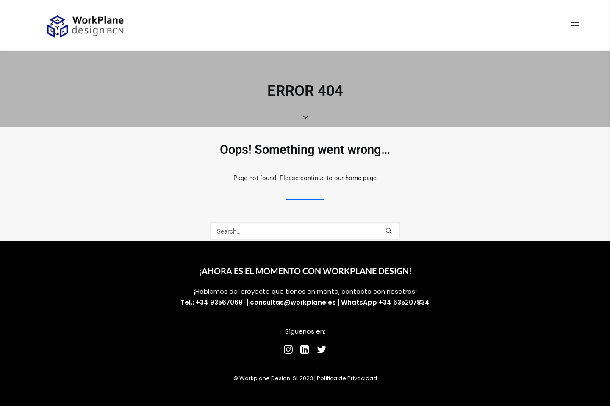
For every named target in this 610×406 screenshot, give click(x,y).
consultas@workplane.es (293, 302)
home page (361, 178)
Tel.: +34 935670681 (212, 302)
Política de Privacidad (347, 378)
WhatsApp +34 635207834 (385, 302)
